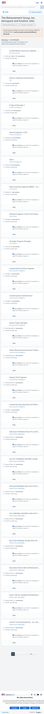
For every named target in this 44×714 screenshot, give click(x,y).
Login (37, 3)
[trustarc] (38, 712)
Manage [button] (14, 708)
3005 (31, 654)
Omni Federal (13, 189)
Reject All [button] (35, 708)
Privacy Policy (5, 712)
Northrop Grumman (14, 53)
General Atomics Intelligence (17, 271)
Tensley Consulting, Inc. (15, 107)
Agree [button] (25, 708)
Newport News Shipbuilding (16, 434)
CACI (10, 80)
